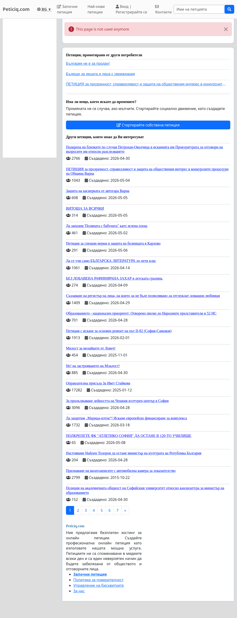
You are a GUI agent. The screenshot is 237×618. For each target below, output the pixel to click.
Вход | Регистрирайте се (131, 9)
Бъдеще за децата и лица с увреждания (100, 74)
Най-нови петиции (96, 9)
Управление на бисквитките (98, 585)
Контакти (163, 10)
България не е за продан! (88, 64)
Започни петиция (67, 9)
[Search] (199, 9)
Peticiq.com (16, 9)
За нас (79, 590)
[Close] (225, 29)
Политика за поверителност (98, 579)
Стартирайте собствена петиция (148, 125)
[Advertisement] (29, 88)
